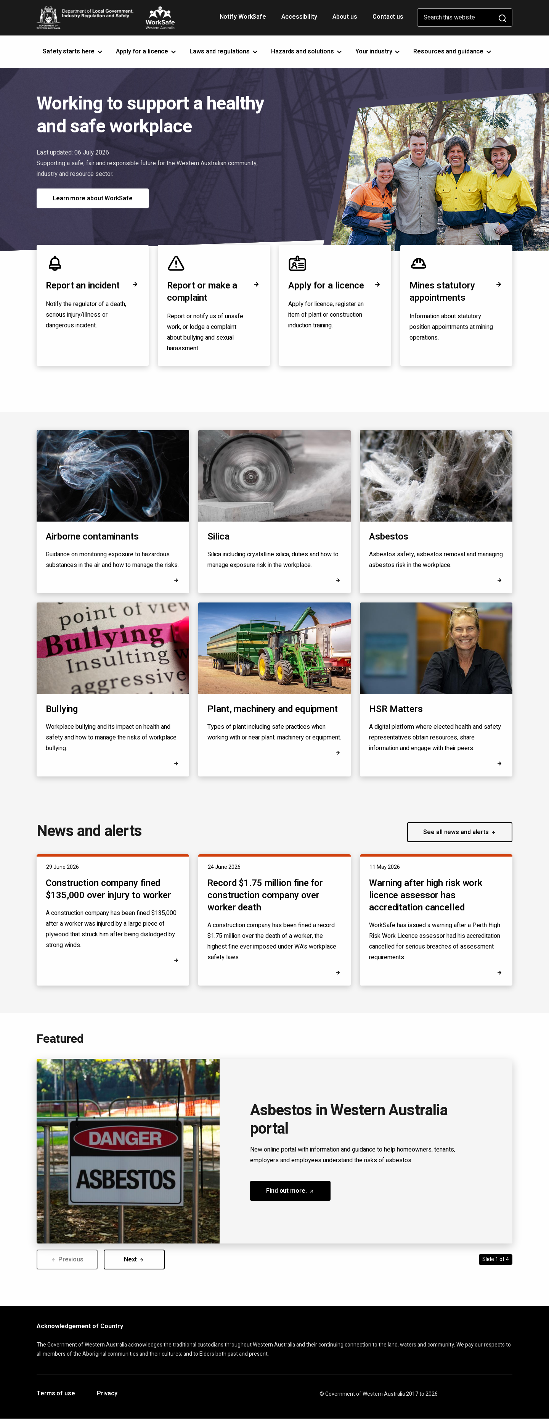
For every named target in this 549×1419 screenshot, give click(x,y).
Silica (218, 536)
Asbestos (388, 536)
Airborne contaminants (92, 536)
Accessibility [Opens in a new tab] (300, 19)
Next (134, 1259)
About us (344, 16)
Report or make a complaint (214, 291)
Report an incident (93, 285)
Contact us (387, 16)
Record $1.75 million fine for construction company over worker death (265, 895)
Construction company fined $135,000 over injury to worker (108, 889)
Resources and (453, 51)
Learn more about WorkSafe (93, 198)
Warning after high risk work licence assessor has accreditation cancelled (425, 895)
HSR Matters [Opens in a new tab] (396, 709)
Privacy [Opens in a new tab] (107, 1394)
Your (378, 51)
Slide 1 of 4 (495, 1259)
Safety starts (73, 51)
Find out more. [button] (298, 1193)
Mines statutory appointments (456, 291)
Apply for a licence (335, 285)
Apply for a (146, 51)
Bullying (62, 709)
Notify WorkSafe (243, 16)
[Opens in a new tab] (499, 763)
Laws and (224, 51)
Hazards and (307, 51)
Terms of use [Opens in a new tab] (56, 1394)
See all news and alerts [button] (459, 832)
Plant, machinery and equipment (272, 709)
